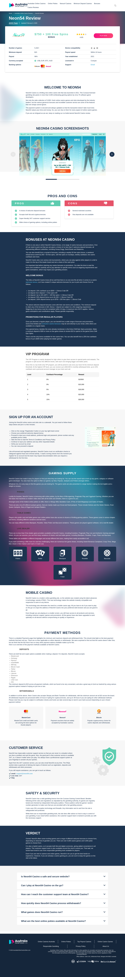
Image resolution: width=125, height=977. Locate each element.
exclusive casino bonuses (51, 324)
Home (10, 13)
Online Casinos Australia (46, 941)
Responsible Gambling (51, 946)
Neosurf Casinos (65, 3)
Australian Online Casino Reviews (24, 13)
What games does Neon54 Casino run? (42, 912)
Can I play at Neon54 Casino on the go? (42, 885)
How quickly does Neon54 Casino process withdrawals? (51, 903)
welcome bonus (31, 282)
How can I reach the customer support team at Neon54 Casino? (55, 894)
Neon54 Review (39, 13)
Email (93, 65)
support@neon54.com (24, 773)
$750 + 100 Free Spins (51, 34)
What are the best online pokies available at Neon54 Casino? (53, 921)
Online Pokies (52, 3)
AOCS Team (13, 23)
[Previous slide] (13, 154)
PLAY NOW (103, 35)
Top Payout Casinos (84, 941)
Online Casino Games (105, 941)
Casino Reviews (33, 7)
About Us (106, 946)
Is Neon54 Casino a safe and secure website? (45, 876)
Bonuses (97, 3)
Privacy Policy (81, 946)
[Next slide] (112, 154)
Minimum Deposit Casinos (83, 3)
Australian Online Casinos (37, 3)
